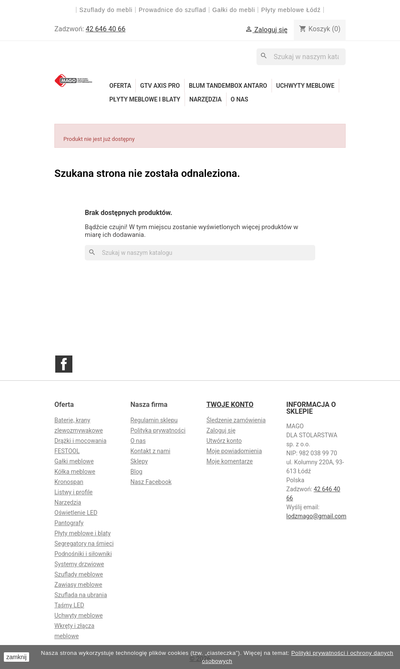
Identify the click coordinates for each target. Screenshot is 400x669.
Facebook (63, 364)
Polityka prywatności (158, 430)
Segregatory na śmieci (83, 543)
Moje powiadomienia (234, 451)
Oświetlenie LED (75, 512)
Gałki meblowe (74, 461)
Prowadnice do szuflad (172, 9)
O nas (239, 99)
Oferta (120, 85)
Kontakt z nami (150, 451)
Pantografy (69, 523)
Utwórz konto (224, 440)
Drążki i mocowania (80, 440)
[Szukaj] (301, 56)
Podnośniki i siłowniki (83, 553)
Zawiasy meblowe (78, 584)
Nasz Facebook (151, 481)
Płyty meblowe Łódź (292, 9)
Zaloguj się (221, 430)
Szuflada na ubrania (80, 594)
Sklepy (139, 461)
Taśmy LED (69, 605)
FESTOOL (67, 451)
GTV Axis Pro (160, 85)
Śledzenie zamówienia (236, 420)
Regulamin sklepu (154, 420)
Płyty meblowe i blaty (144, 99)
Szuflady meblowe (78, 574)
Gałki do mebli (233, 9)
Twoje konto (230, 404)
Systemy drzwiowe (79, 564)
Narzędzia (205, 99)
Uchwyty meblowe (305, 85)
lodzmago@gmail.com (316, 516)
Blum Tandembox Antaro (228, 85)
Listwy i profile (73, 492)
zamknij (16, 657)
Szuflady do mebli (105, 9)
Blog (137, 471)
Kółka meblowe (74, 471)
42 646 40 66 (105, 29)
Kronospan (69, 481)
